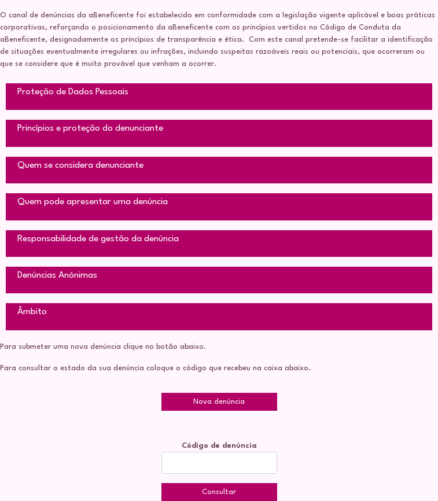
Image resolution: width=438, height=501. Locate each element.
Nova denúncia (219, 402)
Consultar (219, 492)
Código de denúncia (219, 446)
